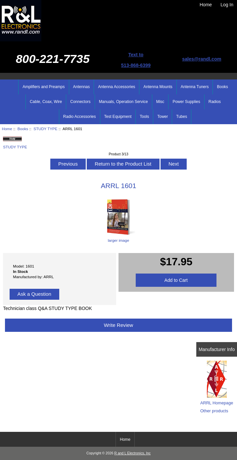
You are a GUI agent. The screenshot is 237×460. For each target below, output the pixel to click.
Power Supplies (186, 101)
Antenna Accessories (116, 86)
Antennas (81, 86)
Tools (144, 116)
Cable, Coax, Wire (46, 101)
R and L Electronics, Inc (132, 453)
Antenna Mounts (157, 86)
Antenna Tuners (195, 86)
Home (206, 4)
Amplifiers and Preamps (44, 86)
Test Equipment (118, 116)
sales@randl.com (201, 59)
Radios (215, 101)
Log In (226, 4)
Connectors (80, 101)
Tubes (181, 116)
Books (23, 129)
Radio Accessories (79, 116)
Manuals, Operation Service (123, 101)
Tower (162, 116)
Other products (214, 410)
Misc (160, 101)
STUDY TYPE (45, 129)
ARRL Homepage (216, 402)
